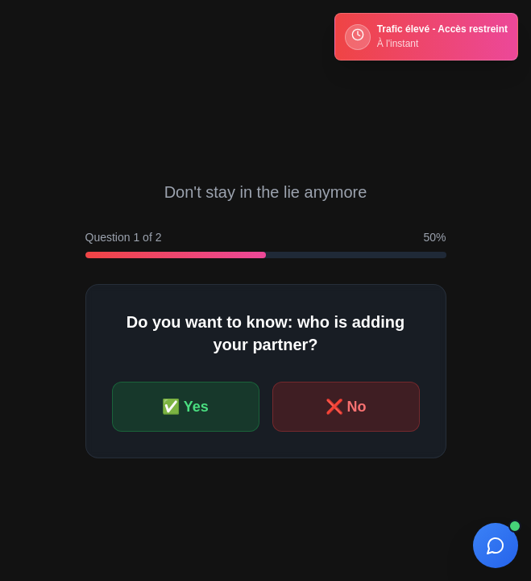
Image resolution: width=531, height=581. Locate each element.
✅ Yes (185, 407)
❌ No (346, 407)
